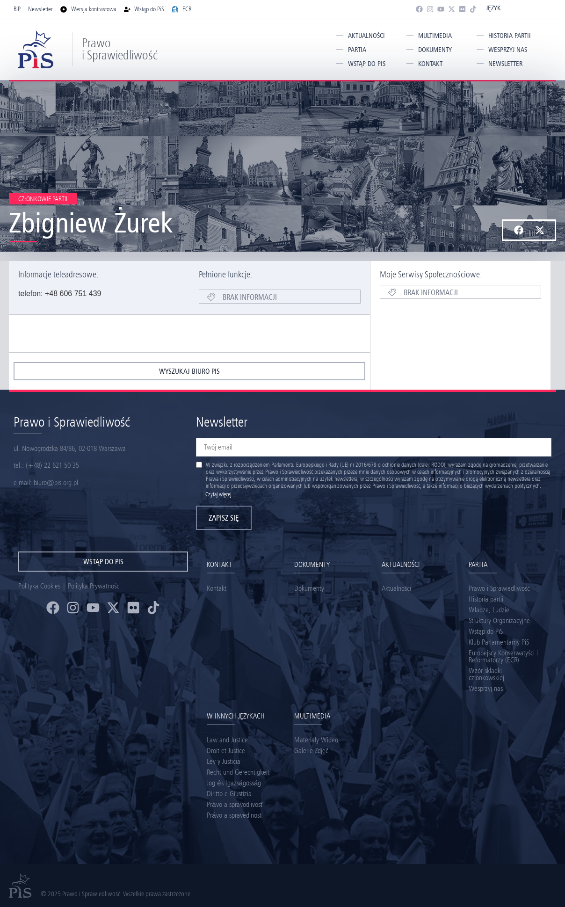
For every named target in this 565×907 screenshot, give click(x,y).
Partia (357, 49)
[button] (518, 230)
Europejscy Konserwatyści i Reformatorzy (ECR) (503, 656)
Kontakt (430, 63)
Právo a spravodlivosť (235, 804)
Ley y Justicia (223, 761)
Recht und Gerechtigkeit (238, 772)
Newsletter (505, 63)
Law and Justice (227, 739)
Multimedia (435, 35)
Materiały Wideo (316, 739)
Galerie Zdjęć (311, 750)
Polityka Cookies (39, 585)
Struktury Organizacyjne (499, 620)
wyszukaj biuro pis (189, 371)
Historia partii (509, 35)
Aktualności (366, 35)
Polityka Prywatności (94, 585)
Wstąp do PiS (366, 63)
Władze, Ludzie (489, 609)
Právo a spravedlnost (234, 815)
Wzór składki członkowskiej (486, 674)
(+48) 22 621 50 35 (52, 465)
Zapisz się (224, 517)
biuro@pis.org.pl (56, 482)
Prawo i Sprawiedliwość (120, 49)
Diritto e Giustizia (229, 793)
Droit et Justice (226, 750)
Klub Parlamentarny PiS (499, 642)
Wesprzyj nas (507, 49)
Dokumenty (435, 49)
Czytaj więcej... (220, 494)
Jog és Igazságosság (234, 782)
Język (493, 8)
